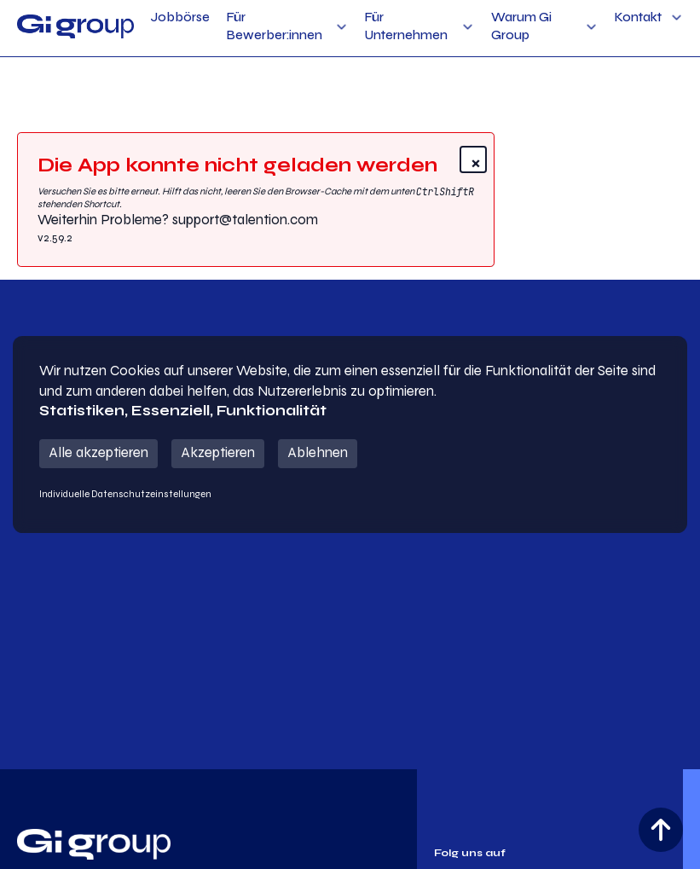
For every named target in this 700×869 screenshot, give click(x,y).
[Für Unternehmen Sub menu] (467, 26)
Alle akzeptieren (98, 452)
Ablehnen (317, 452)
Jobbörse (180, 17)
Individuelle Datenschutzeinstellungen (125, 494)
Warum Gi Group (521, 26)
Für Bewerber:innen (274, 26)
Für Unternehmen (406, 26)
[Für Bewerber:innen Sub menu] (341, 26)
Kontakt (638, 17)
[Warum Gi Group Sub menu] (591, 26)
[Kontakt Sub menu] (676, 17)
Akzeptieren (218, 452)
